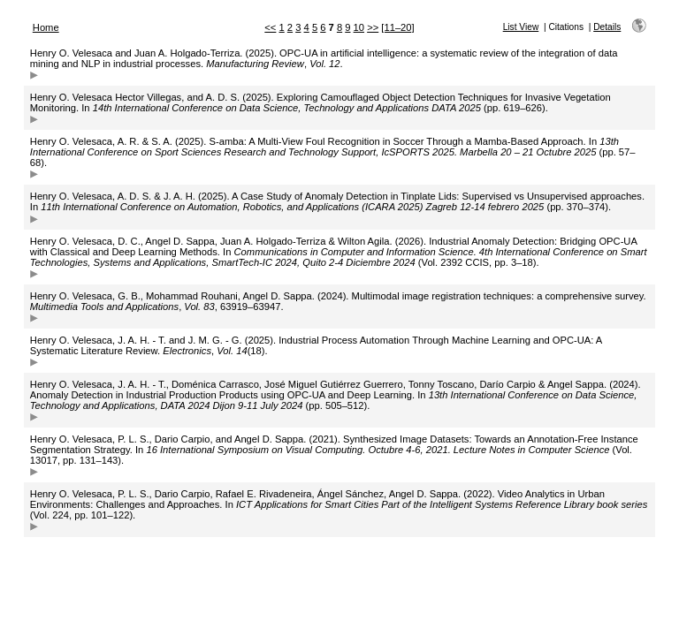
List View (521, 27)
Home (46, 27)
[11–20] (397, 27)
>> (372, 27)
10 (359, 27)
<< (270, 27)
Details (607, 27)
